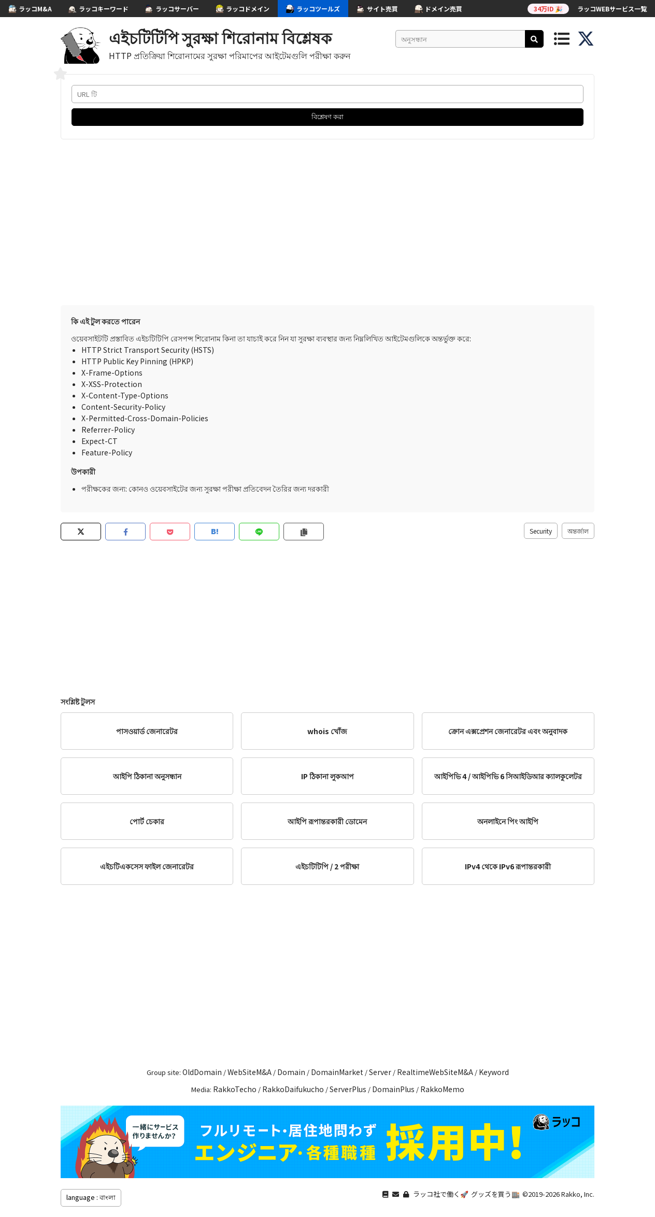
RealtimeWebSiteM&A (435, 1072)
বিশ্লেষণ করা (327, 116)
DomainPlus (393, 1089)
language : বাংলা (91, 1197)
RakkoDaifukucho (293, 1089)
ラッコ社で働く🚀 (440, 1194)
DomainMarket (337, 1072)
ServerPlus (348, 1089)
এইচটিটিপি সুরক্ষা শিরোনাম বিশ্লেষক (220, 37)
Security (541, 530)
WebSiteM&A (249, 1072)
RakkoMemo (442, 1089)
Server (380, 1072)
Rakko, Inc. (577, 1194)
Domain (291, 1072)
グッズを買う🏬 (495, 1194)
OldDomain (202, 1072)
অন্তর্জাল (578, 530)
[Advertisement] (327, 222)
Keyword (494, 1072)
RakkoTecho (235, 1089)
